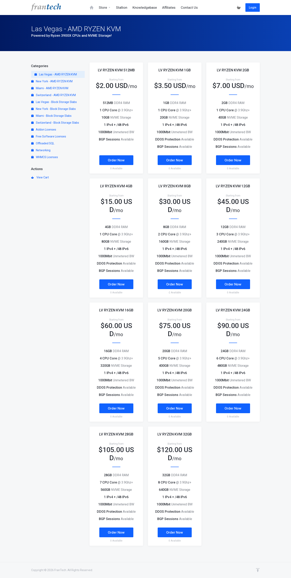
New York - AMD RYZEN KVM (52, 81)
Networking (40, 150)
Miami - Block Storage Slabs (51, 115)
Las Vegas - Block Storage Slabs (54, 102)
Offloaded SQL (42, 143)
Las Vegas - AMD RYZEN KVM (55, 74)
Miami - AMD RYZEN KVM (49, 88)
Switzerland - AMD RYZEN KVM (53, 95)
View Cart (40, 177)
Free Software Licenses (48, 136)
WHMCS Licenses (44, 157)
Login (252, 7)
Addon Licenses (43, 129)
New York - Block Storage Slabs (53, 108)
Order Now (116, 160)
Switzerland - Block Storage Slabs (55, 122)
